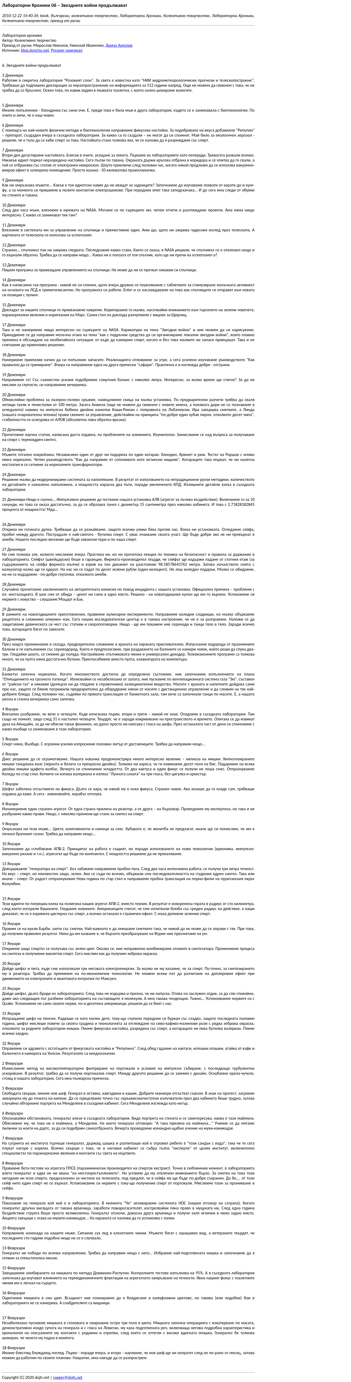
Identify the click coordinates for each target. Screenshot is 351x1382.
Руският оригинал (67, 50)
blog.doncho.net (35, 50)
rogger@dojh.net (67, 1377)
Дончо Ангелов (119, 45)
